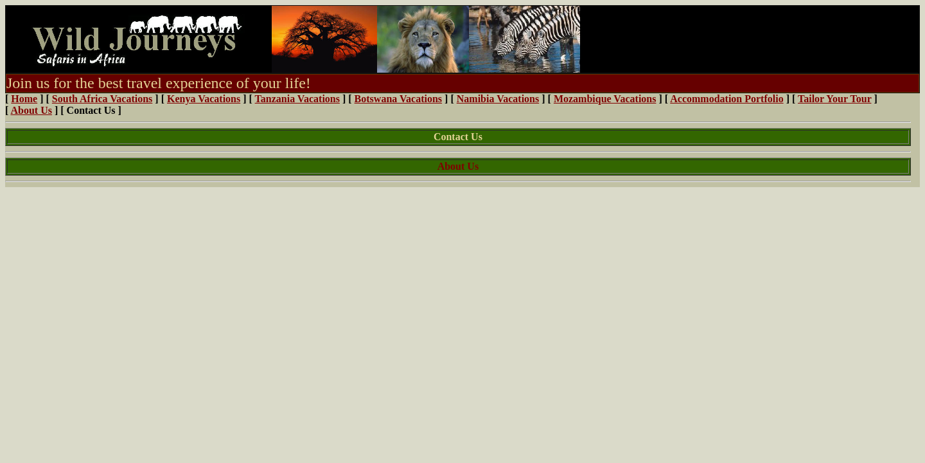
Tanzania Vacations (297, 98)
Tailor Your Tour (834, 98)
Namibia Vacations (498, 98)
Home (24, 98)
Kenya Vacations (203, 98)
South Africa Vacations (102, 98)
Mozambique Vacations (605, 98)
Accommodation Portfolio (726, 98)
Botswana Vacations (398, 98)
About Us (30, 110)
